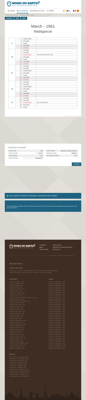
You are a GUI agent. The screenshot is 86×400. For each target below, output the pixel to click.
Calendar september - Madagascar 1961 (19, 371)
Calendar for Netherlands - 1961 (17, 324)
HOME (11, 11)
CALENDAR (22, 11)
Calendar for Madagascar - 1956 (57, 306)
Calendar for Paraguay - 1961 (16, 331)
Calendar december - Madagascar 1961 (19, 376)
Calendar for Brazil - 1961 (15, 287)
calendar (16, 15)
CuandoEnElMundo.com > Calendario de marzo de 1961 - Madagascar (40, 270)
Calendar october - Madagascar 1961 (18, 372)
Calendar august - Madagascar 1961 (18, 369)
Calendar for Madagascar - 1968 (57, 327)
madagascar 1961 (24, 15)
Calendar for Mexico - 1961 (16, 322)
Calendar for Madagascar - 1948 (57, 292)
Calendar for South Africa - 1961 (17, 338)
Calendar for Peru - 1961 (15, 332)
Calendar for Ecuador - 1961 (16, 302)
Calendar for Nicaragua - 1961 (17, 325)
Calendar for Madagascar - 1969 (57, 329)
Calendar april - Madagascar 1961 (18, 362)
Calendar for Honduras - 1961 (17, 313)
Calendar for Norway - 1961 (16, 327)
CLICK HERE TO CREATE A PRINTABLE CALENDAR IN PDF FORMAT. (33, 196)
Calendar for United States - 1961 (17, 345)
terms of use (43, 249)
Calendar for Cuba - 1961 (15, 295)
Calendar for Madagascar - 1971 (57, 332)
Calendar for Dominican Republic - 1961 (19, 301)
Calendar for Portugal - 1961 (16, 334)
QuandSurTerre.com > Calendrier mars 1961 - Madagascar (37, 272)
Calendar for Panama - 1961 (16, 329)
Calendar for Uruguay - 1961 (16, 346)
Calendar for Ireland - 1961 (16, 316)
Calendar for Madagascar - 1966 (57, 324)
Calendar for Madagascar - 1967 (57, 325)
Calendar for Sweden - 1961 (16, 341)
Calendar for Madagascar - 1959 (57, 311)
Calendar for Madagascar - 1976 (57, 341)
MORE (50, 11)
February (9, 18)
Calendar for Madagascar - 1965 (57, 322)
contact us (56, 249)
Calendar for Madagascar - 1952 (57, 299)
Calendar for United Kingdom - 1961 (18, 343)
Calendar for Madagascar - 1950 (57, 295)
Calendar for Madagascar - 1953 (57, 301)
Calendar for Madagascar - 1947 (57, 290)
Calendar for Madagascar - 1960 (57, 313)
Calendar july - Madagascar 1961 (17, 367)
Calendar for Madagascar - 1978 (57, 345)
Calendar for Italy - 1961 (15, 318)
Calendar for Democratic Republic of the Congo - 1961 (23, 297)
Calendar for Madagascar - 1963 (57, 318)
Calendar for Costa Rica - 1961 (17, 294)
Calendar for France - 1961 (16, 308)
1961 (17, 18)
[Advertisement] (43, 130)
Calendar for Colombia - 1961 (16, 292)
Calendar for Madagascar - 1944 (57, 285)
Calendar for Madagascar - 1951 (57, 297)
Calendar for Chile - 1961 (15, 290)
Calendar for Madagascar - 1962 (57, 316)
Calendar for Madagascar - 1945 (57, 287)
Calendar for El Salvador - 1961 (17, 304)
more (41, 247)
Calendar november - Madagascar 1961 (19, 374)
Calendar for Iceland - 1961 (16, 315)
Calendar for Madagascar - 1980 (57, 348)
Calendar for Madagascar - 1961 (17, 320)
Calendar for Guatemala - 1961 (17, 311)
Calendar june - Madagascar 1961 (18, 365)
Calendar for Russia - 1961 (16, 336)
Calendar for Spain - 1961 (16, 339)
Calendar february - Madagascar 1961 (19, 358)
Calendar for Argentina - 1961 (16, 281)
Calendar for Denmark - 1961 (16, 299)
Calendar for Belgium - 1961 (16, 283)
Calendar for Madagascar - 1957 (57, 308)
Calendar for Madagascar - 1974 (57, 338)
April (23, 18)
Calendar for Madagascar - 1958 (57, 309)
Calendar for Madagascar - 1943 (57, 283)
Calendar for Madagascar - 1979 (57, 346)
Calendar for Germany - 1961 (16, 309)
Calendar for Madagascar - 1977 (57, 343)
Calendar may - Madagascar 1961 (18, 364)
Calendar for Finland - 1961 (16, 306)
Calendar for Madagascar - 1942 (57, 281)
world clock (57, 245)
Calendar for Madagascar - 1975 (57, 339)
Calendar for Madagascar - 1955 (57, 304)
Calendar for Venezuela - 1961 (17, 348)
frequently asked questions (62, 247)
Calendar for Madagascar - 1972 (57, 334)
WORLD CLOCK (37, 11)
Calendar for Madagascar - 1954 (57, 302)
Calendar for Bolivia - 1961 (16, 285)
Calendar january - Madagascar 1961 (18, 357)
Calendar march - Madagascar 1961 (18, 360)
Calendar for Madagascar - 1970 (57, 331)
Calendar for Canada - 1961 (16, 288)
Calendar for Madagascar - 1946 (57, 288)
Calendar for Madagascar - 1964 (57, 320)
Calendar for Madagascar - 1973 (57, 336)
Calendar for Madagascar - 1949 (57, 294)
